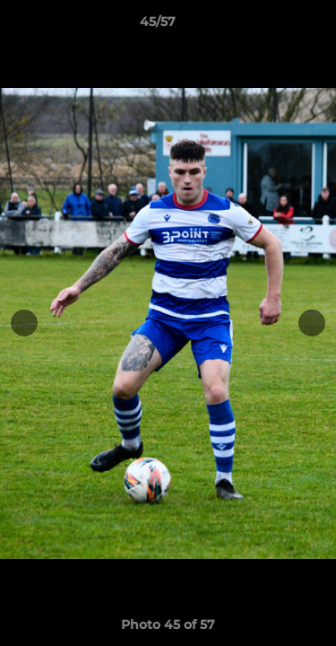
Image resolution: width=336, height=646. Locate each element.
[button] (271, 26)
